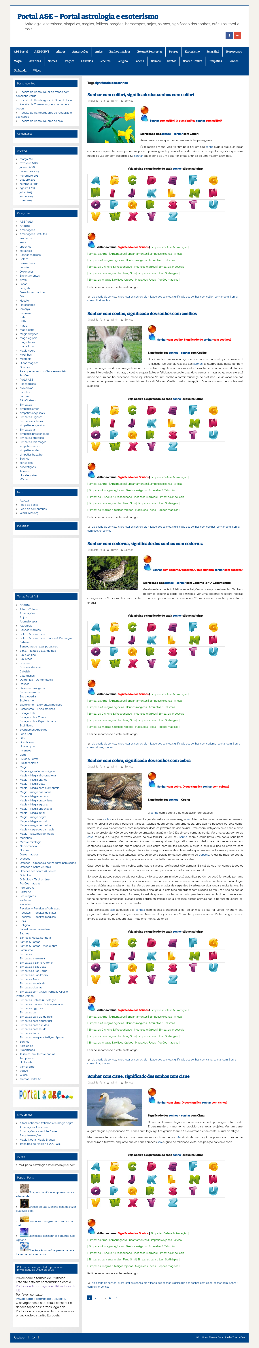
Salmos (155, 61)
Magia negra (27, 350)
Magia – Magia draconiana (36, 800)
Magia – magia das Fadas (35, 792)
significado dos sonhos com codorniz (194, 743)
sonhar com (222, 296)
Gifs (22, 296)
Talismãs (25, 471)
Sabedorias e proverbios (35, 929)
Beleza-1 (25, 642)
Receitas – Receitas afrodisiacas (40, 908)
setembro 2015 (29, 184)
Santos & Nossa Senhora (35, 937)
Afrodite (25, 225)
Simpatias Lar (28, 1012)
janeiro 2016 (27, 167)
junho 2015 (26, 196)
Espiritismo (26, 725)
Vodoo (24, 1070)
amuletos (26, 238)
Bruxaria (25, 663)
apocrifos (25, 246)
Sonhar (154, 120)
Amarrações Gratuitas (33, 234)
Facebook (19, 1338)
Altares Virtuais (29, 609)
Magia (18, 61)
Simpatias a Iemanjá (32, 958)
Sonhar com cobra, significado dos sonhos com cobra (139, 760)
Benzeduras (27, 263)
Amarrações (80, 51)
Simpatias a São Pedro (34, 975)
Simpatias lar (28, 429)
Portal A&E (26, 379)
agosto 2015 (27, 188)
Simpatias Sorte (29, 1033)
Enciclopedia (28, 696)
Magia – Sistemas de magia (37, 833)
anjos (23, 242)
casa (90, 837)
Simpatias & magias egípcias (106, 260)
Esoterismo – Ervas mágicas (37, 709)
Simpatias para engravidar (105, 273)
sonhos (166, 134)
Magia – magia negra (33, 817)
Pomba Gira (27, 887)
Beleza (24, 259)
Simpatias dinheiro (31, 421)
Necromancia (28, 846)
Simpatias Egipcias (31, 1008)
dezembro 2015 (29, 171)
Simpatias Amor (98, 253)
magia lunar (27, 346)
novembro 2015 (29, 175)
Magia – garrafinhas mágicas (37, 771)
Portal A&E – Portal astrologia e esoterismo (87, 16)
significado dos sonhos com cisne (192, 1059)
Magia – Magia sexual (33, 821)
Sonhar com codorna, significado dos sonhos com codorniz (145, 543)
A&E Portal (21, 51)
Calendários (27, 675)
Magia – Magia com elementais (39, 788)
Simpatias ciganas (161, 253)
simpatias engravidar (33, 425)
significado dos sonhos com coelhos (193, 526)
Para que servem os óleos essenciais (43, 371)
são (189, 819)
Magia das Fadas (145, 279)
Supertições (27, 1050)
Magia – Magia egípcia (34, 804)
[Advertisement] (46, 563)
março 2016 (27, 159)
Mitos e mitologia (30, 842)
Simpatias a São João (33, 966)
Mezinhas (34, 61)
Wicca (37, 70)
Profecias (25, 900)
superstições (28, 467)
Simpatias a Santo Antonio (36, 962)
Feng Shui (213, 51)
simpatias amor (29, 408)
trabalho (204, 854)
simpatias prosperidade (34, 433)
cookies (24, 267)
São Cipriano (27, 400)
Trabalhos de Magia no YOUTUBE (40, 1143)
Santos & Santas (30, 942)
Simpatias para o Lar (150, 273)
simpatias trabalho (31, 454)
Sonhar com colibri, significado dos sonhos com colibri (140, 94)
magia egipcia (28, 338)
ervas (23, 279)
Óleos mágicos (29, 854)
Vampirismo (27, 1066)
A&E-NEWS (41, 51)
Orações (69, 61)
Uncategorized (29, 475)
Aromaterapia (28, 621)
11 (110, 1297)
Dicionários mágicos (32, 688)
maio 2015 (26, 200)
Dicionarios (26, 271)
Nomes (52, 61)
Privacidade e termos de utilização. (41, 1299)
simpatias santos (30, 446)
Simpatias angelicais (171, 266)
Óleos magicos (29, 363)
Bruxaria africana (30, 667)
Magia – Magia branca (33, 779)
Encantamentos (138, 253)
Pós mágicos (28, 383)
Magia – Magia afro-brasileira (38, 775)
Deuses (173, 51)
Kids (22, 317)
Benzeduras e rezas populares (39, 646)
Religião (122, 61)
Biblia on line (28, 655)
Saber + (139, 61)
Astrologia (26, 625)
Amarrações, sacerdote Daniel (39, 1131)
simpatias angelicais (32, 413)
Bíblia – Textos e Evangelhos (38, 650)
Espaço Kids (27, 713)
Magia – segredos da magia (37, 829)
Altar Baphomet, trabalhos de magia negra (46, 1123)
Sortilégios (171, 273)
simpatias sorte (29, 450)
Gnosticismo (27, 742)
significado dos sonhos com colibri (192, 296)
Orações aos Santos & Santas (38, 871)
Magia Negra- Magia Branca (37, 1139)
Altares (60, 51)
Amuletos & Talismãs (162, 260)
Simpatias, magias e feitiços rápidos (42, 1037)
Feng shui (26, 288)
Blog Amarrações (30, 1135)
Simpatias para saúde (33, 1029)
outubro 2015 (28, 179)
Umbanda (20, 70)
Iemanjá (25, 309)
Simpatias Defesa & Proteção (169, 247)
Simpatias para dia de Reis (36, 1016)
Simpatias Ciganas (31, 417)
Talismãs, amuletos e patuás (37, 1054)
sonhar (200, 120)
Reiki (23, 921)
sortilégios (26, 462)
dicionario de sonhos (104, 296)
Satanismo (26, 950)
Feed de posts (29, 504)
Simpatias (215, 61)
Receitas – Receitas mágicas (38, 917)
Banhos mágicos (119, 51)
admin (114, 100)
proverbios (26, 388)
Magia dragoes (29, 334)
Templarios (26, 1058)
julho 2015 (26, 192)
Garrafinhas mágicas (32, 292)
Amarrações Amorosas (34, 1127)
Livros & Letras (29, 759)
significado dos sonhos (157, 296)
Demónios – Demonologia (36, 679)
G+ (33, 1338)
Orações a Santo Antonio (35, 867)
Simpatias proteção (32, 437)
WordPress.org (29, 513)
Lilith (23, 321)
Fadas (23, 284)
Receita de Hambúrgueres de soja (41, 121)
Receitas (104, 61)
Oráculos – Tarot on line (35, 879)
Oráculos (87, 61)
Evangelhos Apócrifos (33, 729)
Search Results (192, 61)
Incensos (25, 313)
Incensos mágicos (145, 266)
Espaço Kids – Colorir (33, 717)
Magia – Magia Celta (32, 783)
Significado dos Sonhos (133, 247)
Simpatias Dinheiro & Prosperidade (110, 266)
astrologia (26, 250)
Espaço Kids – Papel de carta (38, 721)
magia (23, 325)
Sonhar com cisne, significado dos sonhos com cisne (138, 1076)
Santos (171, 61)
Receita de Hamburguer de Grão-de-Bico (46, 100)
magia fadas (27, 342)
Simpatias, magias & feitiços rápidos (111, 279)
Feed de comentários (33, 509)
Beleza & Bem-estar (149, 51)
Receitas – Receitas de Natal (38, 912)
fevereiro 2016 (29, 163)
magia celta (27, 329)
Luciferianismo (29, 763)
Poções (24, 375)
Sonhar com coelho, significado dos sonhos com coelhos (142, 313)
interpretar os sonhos (130, 296)
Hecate (24, 300)
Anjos (99, 51)
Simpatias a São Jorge (33, 971)
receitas (25, 392)
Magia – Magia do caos (34, 796)
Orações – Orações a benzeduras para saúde (48, 863)
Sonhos (233, 61)
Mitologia (25, 358)
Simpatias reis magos (33, 442)
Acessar (25, 500)
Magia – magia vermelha (35, 825)
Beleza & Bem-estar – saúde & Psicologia (46, 638)
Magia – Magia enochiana (36, 808)
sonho (209, 147)
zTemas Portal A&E (31, 1079)
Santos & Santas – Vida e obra (38, 946)
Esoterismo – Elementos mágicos (41, 704)
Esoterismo (192, 51)
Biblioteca (26, 659)
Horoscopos (234, 51)
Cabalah (25, 671)
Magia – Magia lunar (32, 813)
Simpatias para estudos (34, 1025)
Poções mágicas (168, 279)
